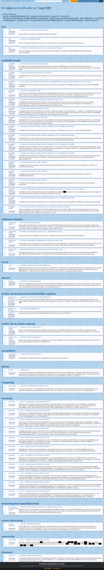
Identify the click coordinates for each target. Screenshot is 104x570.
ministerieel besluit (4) (40, 16)
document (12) (23, 20)
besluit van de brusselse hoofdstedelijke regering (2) (25, 18)
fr (102, 1)
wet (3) (5, 16)
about (84, 1)
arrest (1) (55, 16)
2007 (49, 7)
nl (100, 1)
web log (89, 1)
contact (96, 1)
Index (9, 7)
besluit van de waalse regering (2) (63, 18)
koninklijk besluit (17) (19, 16)
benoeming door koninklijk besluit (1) (46, 20)
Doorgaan (47, 568)
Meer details (56, 568)
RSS (79, 1)
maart (42, 7)
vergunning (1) (9, 20)
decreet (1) (65, 16)
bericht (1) (99, 18)
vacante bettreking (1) (74, 20)
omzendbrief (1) (86, 18)
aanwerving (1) (91, 20)
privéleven (74, 1)
